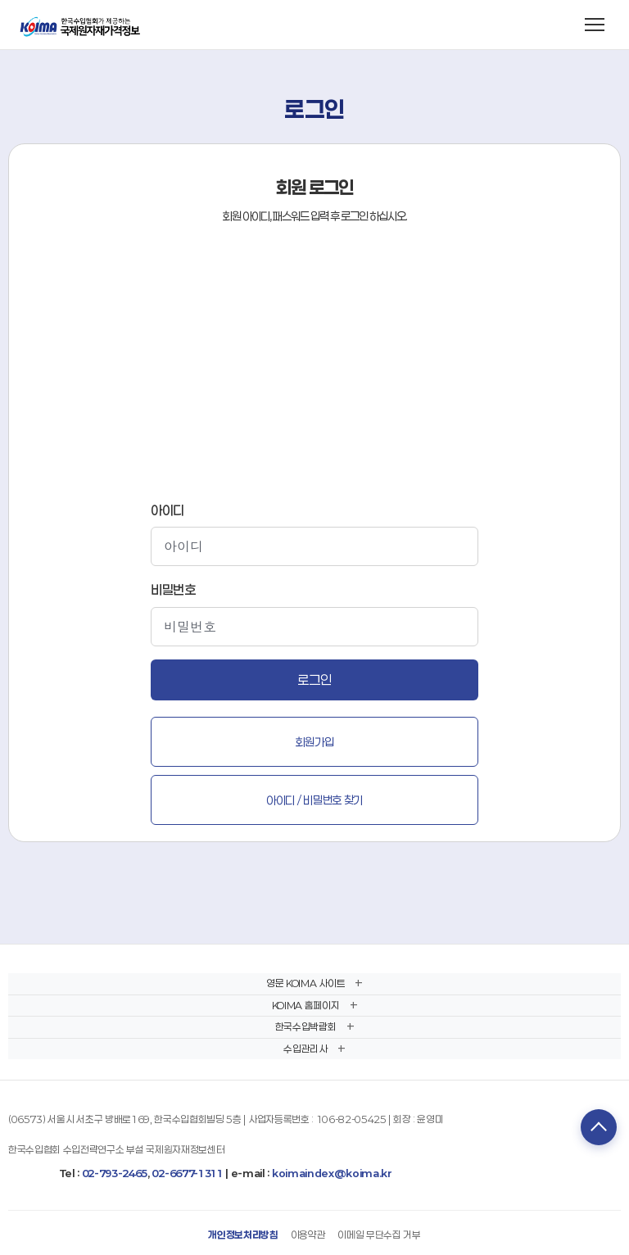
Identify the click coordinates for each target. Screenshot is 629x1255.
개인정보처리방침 (243, 1234)
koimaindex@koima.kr (332, 1173)
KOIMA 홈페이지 (306, 1005)
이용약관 (308, 1234)
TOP (599, 1127)
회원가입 (315, 742)
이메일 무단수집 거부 (378, 1234)
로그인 (314, 679)
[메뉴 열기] (595, 25)
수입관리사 (305, 1048)
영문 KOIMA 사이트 (305, 983)
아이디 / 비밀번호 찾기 (314, 800)
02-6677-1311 (187, 1173)
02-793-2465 (114, 1173)
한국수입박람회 (306, 1026)
